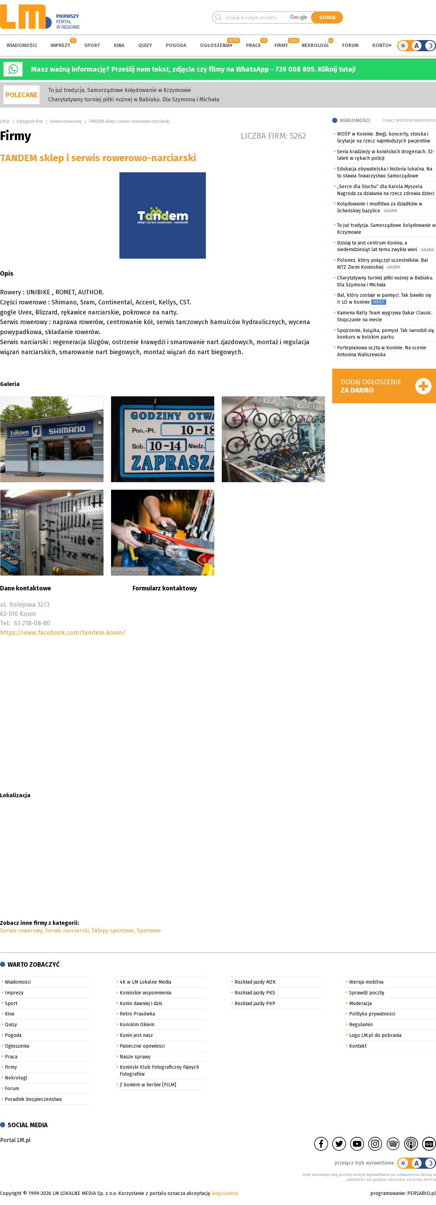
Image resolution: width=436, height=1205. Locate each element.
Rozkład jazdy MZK (255, 982)
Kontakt (357, 1046)
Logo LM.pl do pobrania (375, 1035)
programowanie (387, 1193)
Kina (119, 45)
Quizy (145, 45)
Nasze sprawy (135, 1057)
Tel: (5, 623)
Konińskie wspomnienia (145, 993)
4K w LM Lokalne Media (145, 982)
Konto (380, 45)
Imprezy (60, 45)
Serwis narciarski (67, 930)
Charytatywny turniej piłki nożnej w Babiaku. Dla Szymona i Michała (133, 99)
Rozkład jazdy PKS (255, 993)
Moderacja (360, 1003)
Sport (92, 45)
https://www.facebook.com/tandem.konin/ (63, 632)
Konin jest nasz (136, 1035)
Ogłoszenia (215, 45)
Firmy (281, 45)
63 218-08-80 (32, 623)
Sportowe (149, 930)
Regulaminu (225, 1193)
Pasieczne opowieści (142, 1046)
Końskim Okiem (137, 1025)
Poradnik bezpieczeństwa (33, 1099)
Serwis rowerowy (66, 121)
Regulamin (361, 1025)
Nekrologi (315, 45)
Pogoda (176, 45)
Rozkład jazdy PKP (255, 1003)
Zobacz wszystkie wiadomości (409, 121)
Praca (253, 45)
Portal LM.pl (15, 1140)
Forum (350, 45)
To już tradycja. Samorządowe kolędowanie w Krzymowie (119, 90)
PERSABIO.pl (421, 1193)
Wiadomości (22, 45)
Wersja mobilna (366, 982)
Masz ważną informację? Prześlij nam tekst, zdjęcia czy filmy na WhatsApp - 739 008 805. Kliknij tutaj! (193, 69)
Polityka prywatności (372, 1014)
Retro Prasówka (137, 1014)
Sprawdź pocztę (366, 993)
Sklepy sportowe (113, 930)
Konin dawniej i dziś (141, 1003)
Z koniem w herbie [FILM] (148, 1085)
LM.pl (5, 121)
